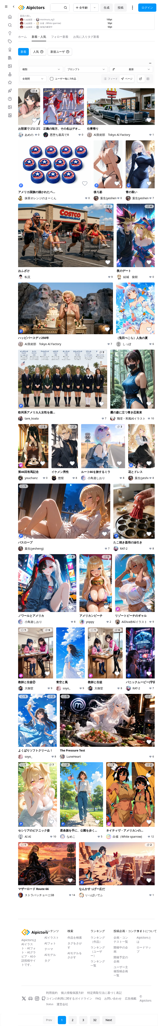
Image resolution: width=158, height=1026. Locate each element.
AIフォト (50, 943)
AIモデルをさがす (74, 955)
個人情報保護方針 (72, 993)
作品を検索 (74, 937)
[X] (23, 998)
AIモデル (50, 955)
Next (109, 1020)
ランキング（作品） (98, 940)
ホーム (22, 37)
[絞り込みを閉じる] (150, 63)
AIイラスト (51, 937)
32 (94, 1020)
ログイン (147, 7)
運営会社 (62, 1004)
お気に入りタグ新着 (86, 37)
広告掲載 (130, 998)
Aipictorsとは (144, 940)
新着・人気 (39, 37)
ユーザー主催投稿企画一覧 (121, 971)
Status (49, 1004)
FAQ (98, 998)
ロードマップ (144, 949)
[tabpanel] (86, 479)
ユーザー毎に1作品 (65, 79)
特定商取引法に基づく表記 (104, 993)
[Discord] (30, 998)
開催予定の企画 (121, 959)
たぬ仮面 (28, 19)
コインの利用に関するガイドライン (69, 998)
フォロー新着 (59, 37)
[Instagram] (37, 998)
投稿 (120, 7)
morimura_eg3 (47, 19)
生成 (106, 7)
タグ (47, 960)
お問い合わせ (113, 998)
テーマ (48, 949)
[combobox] (41, 69)
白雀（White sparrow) (50, 23)
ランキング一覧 (98, 963)
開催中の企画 (121, 949)
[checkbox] (51, 78)
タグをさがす (74, 945)
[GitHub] (43, 998)
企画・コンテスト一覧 (121, 940)
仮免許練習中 (46, 26)
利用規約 (52, 993)
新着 (23, 52)
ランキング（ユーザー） (98, 951)
